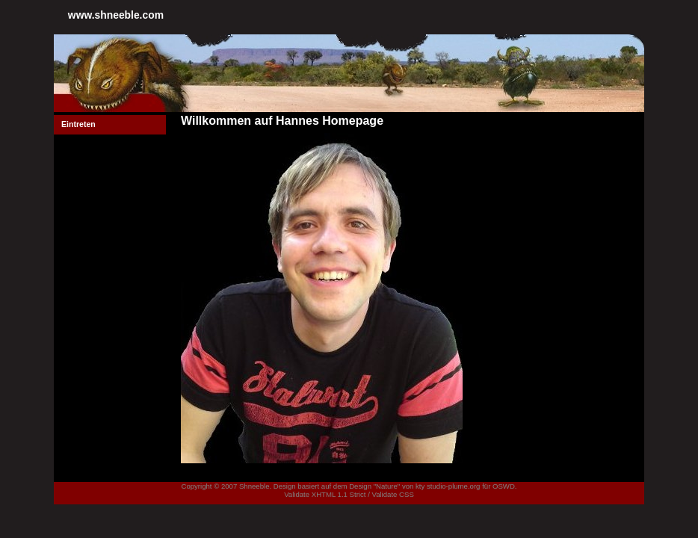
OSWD (503, 486)
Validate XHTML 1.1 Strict (324, 494)
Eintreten (78, 124)
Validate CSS (392, 494)
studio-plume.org (453, 486)
